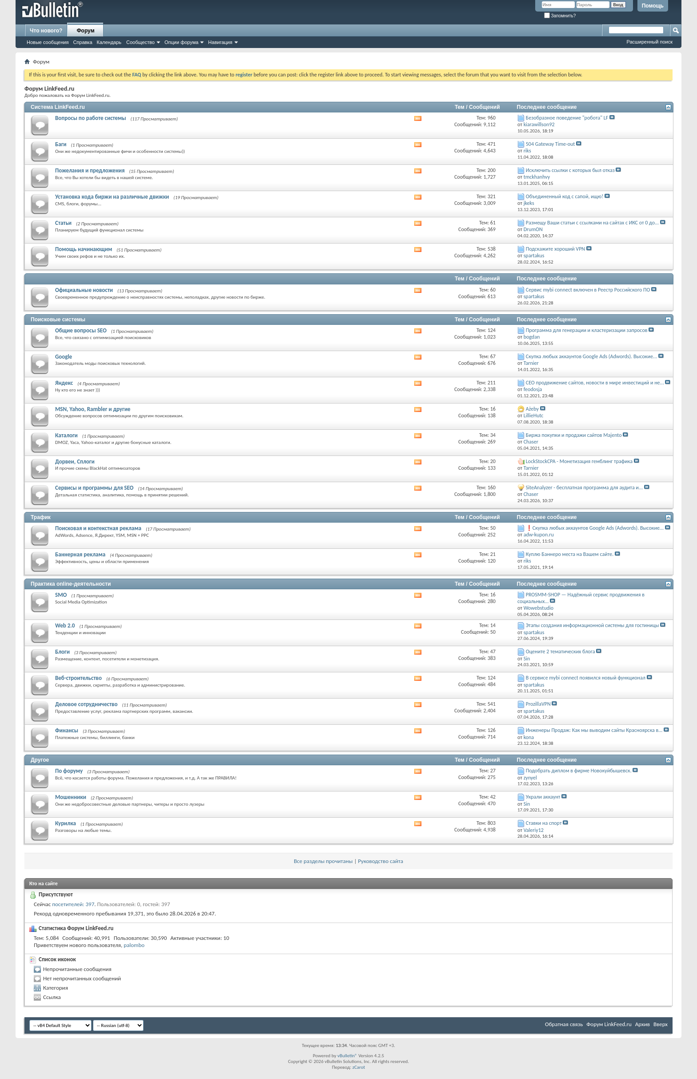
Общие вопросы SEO (81, 330)
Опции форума (181, 42)
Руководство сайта (380, 861)
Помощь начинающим (83, 249)
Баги (61, 144)
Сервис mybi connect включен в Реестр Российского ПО (588, 290)
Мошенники (70, 797)
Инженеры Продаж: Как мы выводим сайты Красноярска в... (594, 730)
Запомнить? (560, 15)
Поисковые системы (58, 319)
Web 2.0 (65, 625)
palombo (134, 945)
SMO (61, 594)
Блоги (62, 651)
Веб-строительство (78, 678)
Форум (85, 31)
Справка (82, 42)
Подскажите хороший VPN (555, 249)
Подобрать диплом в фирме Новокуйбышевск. (579, 770)
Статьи (63, 223)
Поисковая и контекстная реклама (98, 528)
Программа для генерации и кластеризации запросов (587, 330)
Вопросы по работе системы (90, 118)
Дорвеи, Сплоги (75, 461)
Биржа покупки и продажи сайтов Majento (574, 435)
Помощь (653, 6)
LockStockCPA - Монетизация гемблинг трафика (579, 461)
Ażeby (532, 409)
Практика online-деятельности (71, 584)
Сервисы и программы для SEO (94, 487)
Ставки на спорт (544, 823)
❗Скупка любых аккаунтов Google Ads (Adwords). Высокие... (595, 528)
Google (63, 356)
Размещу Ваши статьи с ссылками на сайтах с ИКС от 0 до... (592, 223)
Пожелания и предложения (89, 170)
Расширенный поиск (649, 41)
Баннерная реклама (80, 554)
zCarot (359, 1067)
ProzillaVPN (538, 704)
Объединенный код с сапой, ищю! (564, 196)
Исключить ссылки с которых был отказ (570, 170)
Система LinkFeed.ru (58, 107)
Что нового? (46, 31)
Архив (642, 1024)
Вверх (660, 1024)
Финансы (66, 730)
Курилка (65, 823)
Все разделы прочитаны (323, 861)
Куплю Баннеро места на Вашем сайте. (570, 554)
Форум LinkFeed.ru (609, 1024)
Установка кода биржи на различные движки (112, 196)
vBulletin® (347, 1056)
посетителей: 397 (73, 904)
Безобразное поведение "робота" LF (567, 118)
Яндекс (64, 383)
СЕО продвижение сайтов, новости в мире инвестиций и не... (595, 383)
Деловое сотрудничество (86, 704)
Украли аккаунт (543, 797)
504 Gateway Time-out (550, 144)
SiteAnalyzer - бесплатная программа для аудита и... (584, 487)
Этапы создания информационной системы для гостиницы (592, 625)
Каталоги (66, 435)
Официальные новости (84, 290)
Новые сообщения (47, 42)
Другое (40, 760)
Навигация (220, 42)
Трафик (41, 517)
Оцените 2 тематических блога (560, 651)
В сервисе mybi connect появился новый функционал (585, 678)
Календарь (109, 42)
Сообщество (140, 42)
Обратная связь (564, 1024)
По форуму (69, 770)
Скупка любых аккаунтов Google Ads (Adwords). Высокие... (591, 356)
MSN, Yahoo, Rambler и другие (92, 409)
